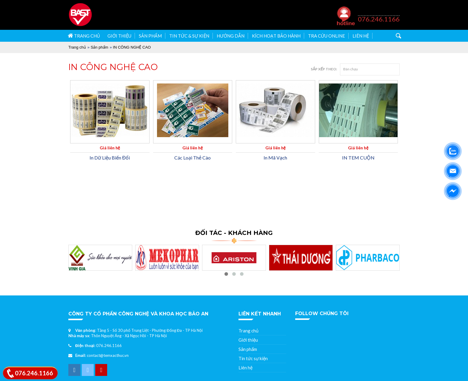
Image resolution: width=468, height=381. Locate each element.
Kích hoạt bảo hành (276, 35)
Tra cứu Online (326, 35)
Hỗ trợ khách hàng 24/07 (377, 12)
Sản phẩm (150, 35)
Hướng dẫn (230, 35)
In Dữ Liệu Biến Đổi (110, 157)
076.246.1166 (379, 19)
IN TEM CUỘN (358, 157)
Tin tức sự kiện (253, 358)
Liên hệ (360, 35)
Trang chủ (84, 35)
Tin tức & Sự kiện (189, 35)
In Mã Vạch (275, 157)
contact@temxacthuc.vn (108, 355)
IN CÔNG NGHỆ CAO (132, 47)
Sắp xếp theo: (324, 69)
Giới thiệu (119, 35)
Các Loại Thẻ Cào (192, 157)
